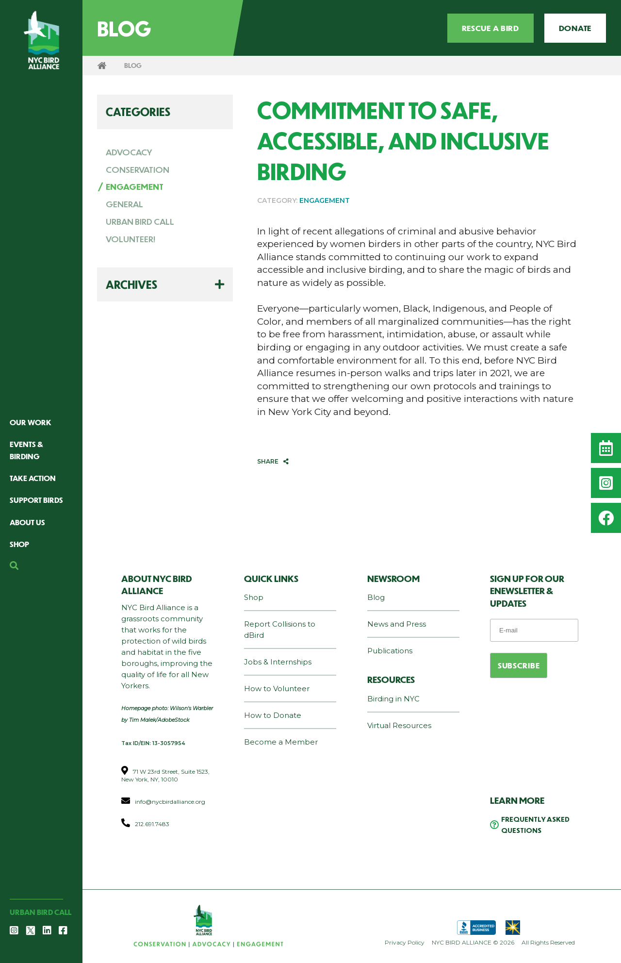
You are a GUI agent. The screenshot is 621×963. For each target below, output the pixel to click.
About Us (27, 522)
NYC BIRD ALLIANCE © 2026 (473, 942)
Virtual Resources (399, 725)
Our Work (30, 422)
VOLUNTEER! (131, 238)
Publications (389, 650)
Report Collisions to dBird (279, 629)
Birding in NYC (393, 698)
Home (102, 65)
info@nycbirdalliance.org (170, 801)
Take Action (33, 477)
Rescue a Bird (490, 28)
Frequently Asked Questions (535, 824)
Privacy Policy (405, 942)
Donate (575, 28)
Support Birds (36, 499)
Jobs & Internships (277, 661)
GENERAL (124, 204)
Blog (376, 597)
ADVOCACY (129, 152)
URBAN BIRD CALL (140, 221)
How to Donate (272, 715)
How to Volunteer (277, 688)
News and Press (396, 624)
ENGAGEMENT (134, 186)
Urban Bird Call (40, 911)
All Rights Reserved (548, 942)
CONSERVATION (137, 169)
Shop (19, 543)
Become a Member (281, 742)
